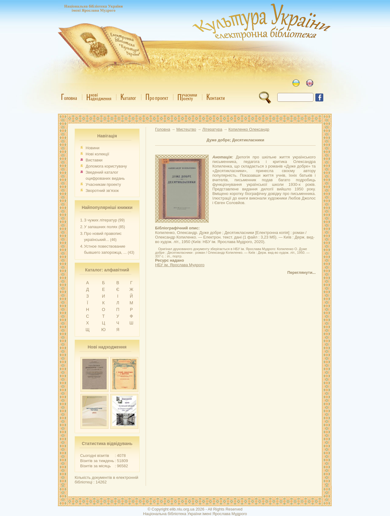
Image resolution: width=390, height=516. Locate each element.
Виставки (94, 160)
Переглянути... (301, 272)
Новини (92, 148)
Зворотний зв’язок (102, 190)
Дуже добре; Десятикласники (235, 140)
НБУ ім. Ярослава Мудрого (179, 265)
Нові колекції (97, 154)
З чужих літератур (100, 220)
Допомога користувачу (106, 166)
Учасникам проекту (103, 184)
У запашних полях (100, 226)
